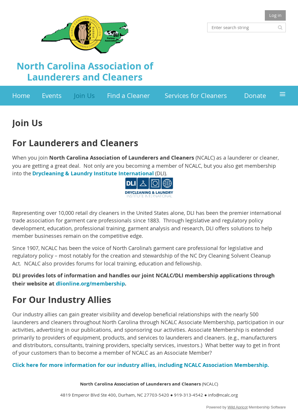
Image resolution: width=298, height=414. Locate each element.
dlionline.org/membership (90, 283)
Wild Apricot (238, 407)
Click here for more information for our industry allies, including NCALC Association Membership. (140, 365)
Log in (275, 15)
